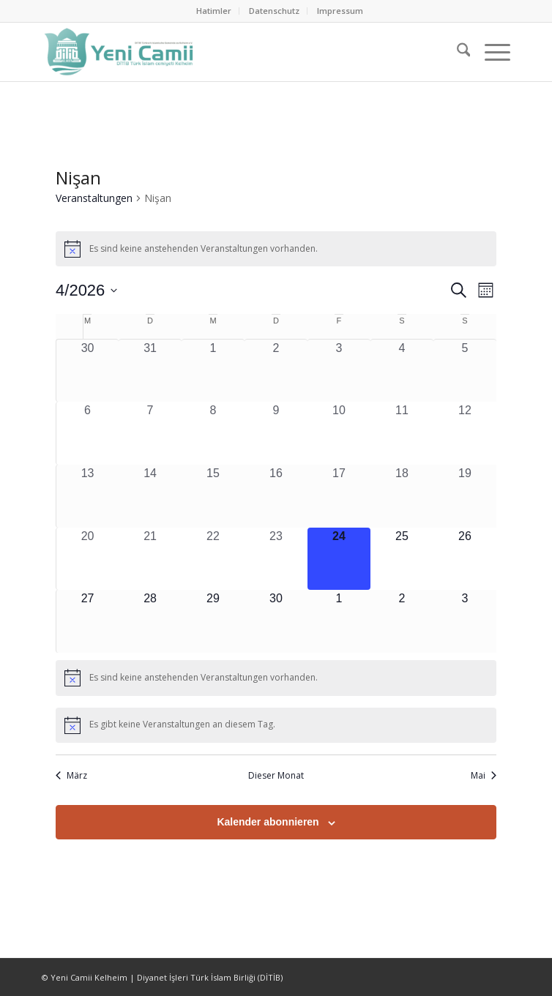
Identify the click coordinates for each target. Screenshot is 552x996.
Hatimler (213, 10)
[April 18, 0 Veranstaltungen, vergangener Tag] (401, 496)
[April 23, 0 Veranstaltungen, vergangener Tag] (276, 559)
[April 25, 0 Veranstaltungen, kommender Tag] (401, 559)
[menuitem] (214, 11)
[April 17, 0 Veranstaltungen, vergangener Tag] (338, 496)
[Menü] (490, 52)
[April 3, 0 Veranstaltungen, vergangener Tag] (338, 371)
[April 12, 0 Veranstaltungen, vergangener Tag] (464, 433)
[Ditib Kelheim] (229, 52)
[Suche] (456, 52)
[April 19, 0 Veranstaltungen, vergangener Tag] (464, 496)
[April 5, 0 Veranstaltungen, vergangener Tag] (464, 371)
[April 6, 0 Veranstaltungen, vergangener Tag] (87, 433)
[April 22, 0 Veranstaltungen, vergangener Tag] (213, 559)
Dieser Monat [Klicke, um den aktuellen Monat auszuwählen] (276, 776)
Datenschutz (274, 10)
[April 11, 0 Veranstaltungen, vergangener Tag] (401, 433)
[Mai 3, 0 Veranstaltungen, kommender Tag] (464, 621)
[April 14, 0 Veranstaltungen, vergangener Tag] (150, 496)
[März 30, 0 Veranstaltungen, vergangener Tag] (87, 371)
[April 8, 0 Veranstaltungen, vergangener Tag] (213, 433)
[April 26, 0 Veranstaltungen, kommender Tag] (464, 559)
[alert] (276, 248)
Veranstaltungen (94, 198)
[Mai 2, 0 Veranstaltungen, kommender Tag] (401, 621)
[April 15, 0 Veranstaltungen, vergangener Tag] (213, 496)
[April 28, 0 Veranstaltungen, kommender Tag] (150, 621)
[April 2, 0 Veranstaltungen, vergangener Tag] (276, 371)
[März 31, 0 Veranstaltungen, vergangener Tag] (150, 371)
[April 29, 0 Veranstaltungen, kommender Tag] (213, 621)
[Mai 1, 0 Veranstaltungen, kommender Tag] (338, 621)
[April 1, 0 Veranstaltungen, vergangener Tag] (213, 371)
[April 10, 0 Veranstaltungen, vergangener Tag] (338, 433)
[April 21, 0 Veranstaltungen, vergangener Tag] (150, 559)
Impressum (340, 10)
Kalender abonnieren (267, 822)
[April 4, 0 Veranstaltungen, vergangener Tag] (401, 371)
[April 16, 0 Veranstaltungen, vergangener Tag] (276, 496)
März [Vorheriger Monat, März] (71, 776)
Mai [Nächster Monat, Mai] (483, 776)
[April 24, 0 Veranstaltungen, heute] (338, 559)
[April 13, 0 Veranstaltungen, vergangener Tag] (87, 496)
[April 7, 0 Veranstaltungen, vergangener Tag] (150, 433)
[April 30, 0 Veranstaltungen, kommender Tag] (276, 621)
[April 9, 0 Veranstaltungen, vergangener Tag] (276, 433)
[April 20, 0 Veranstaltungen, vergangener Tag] (87, 559)
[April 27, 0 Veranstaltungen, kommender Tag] (87, 621)
